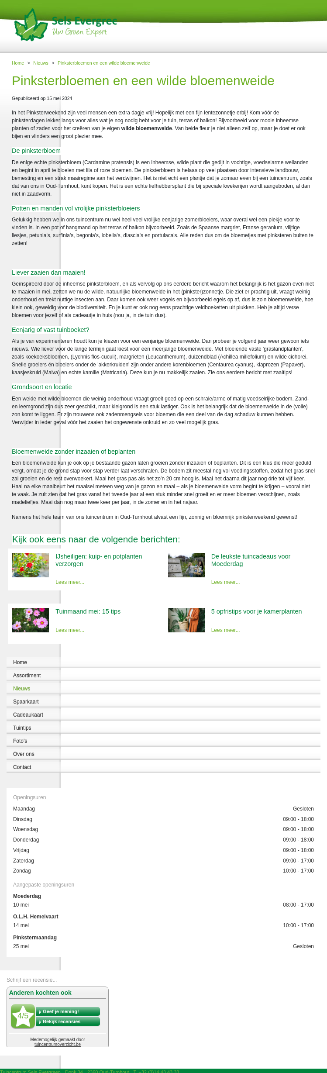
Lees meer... (69, 582)
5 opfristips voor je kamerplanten (256, 611)
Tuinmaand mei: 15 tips (87, 611)
